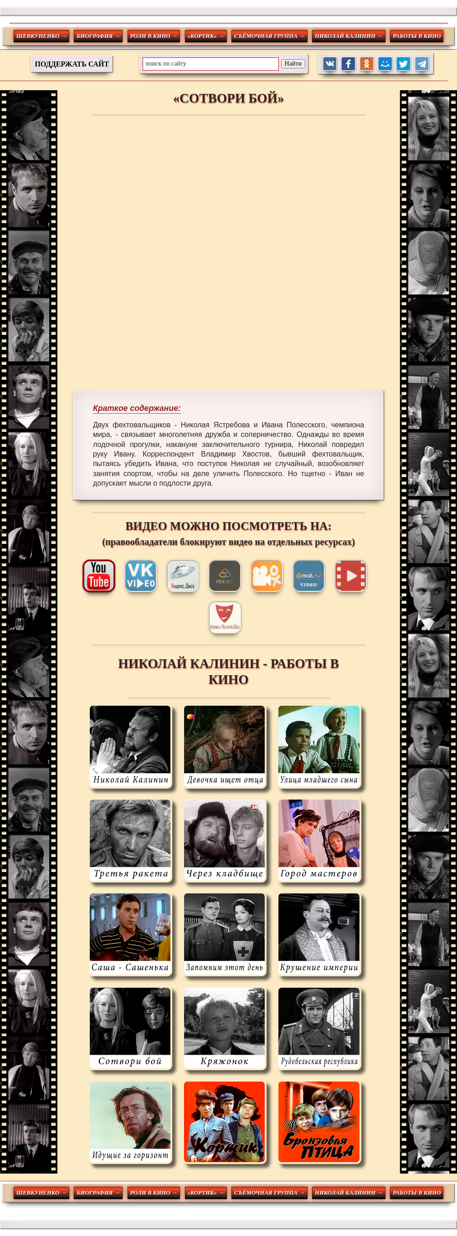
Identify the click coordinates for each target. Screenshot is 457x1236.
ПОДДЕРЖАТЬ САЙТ (72, 64)
